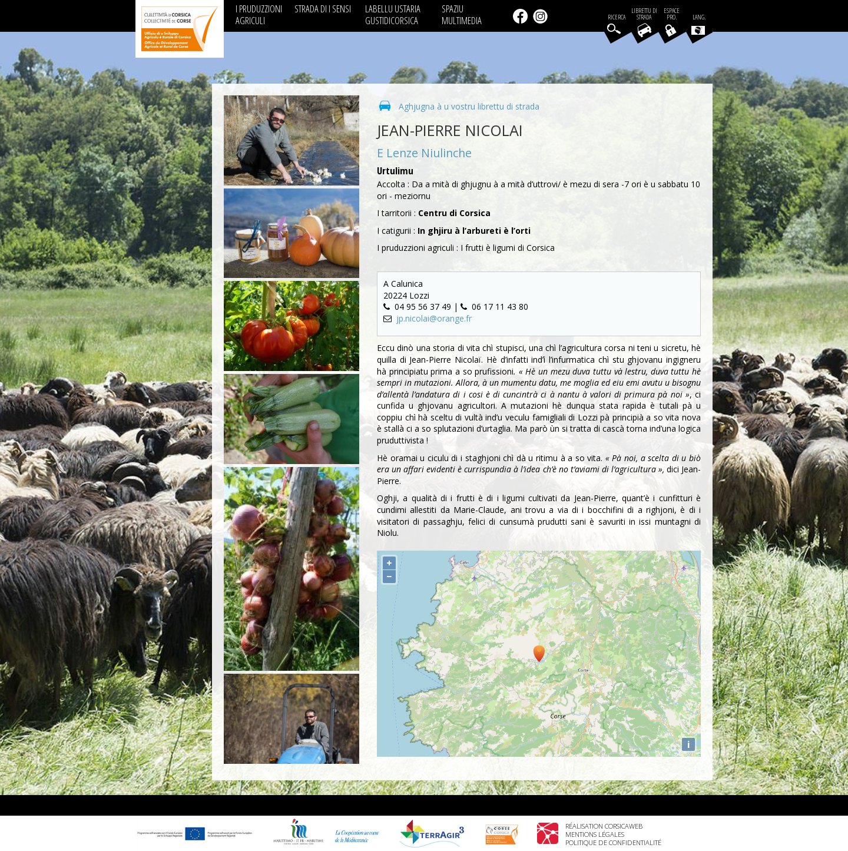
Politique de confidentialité (613, 842)
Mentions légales (594, 834)
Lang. (698, 24)
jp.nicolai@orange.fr (434, 318)
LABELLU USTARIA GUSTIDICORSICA (392, 14)
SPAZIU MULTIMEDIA (462, 14)
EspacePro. (672, 14)
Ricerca (616, 17)
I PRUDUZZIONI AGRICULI (259, 14)
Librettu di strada (644, 14)
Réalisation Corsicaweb (603, 826)
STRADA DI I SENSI (322, 8)
